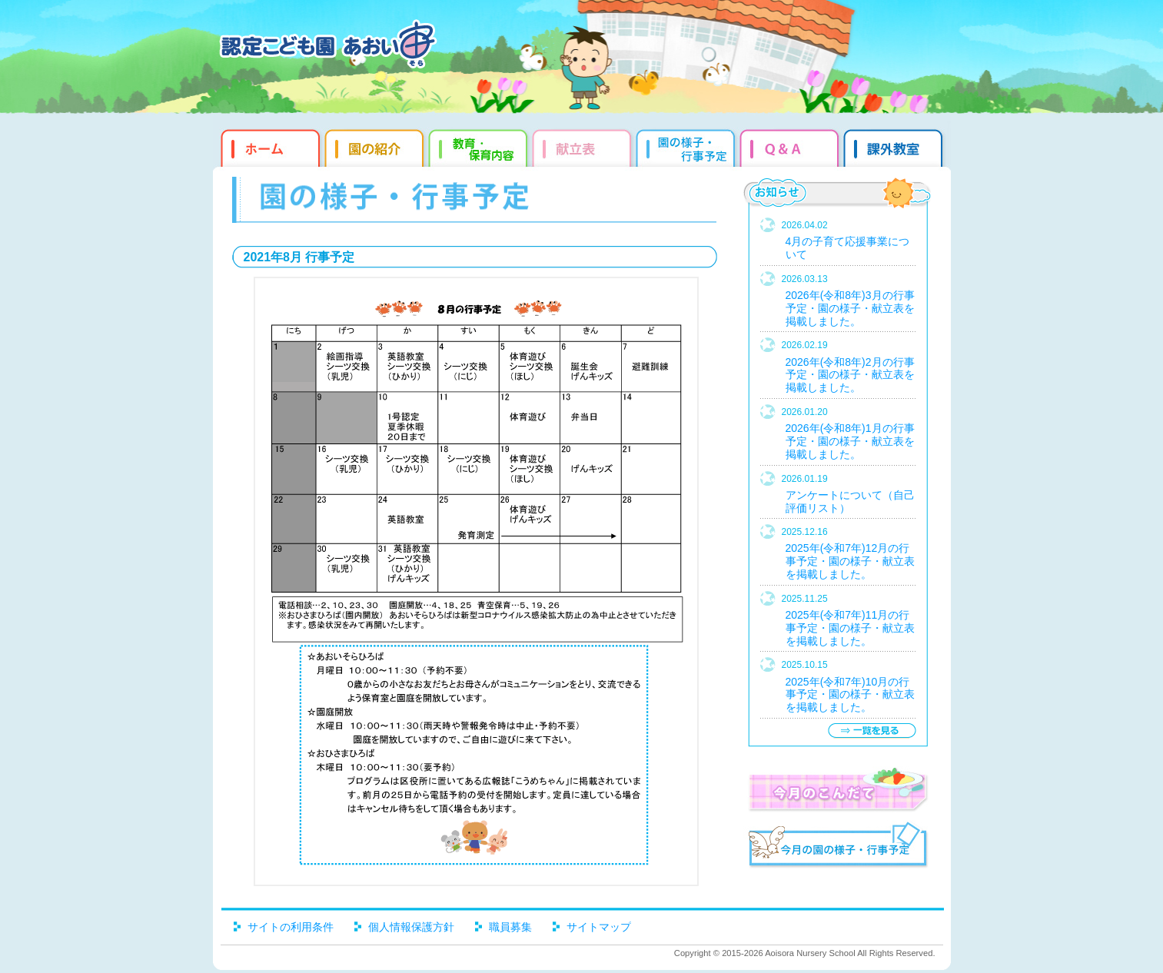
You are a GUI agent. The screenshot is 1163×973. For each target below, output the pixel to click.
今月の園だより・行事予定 (837, 847)
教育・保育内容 (480, 146)
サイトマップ (599, 927)
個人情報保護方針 (411, 927)
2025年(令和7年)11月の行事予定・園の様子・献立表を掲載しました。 (850, 628)
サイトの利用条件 (291, 927)
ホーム (268, 146)
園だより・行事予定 (687, 146)
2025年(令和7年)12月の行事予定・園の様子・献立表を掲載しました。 (850, 561)
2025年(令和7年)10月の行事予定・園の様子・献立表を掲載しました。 (850, 695)
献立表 (584, 146)
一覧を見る (871, 730)
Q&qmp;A (791, 146)
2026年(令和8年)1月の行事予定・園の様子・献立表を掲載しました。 (850, 441)
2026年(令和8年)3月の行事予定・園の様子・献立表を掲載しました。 (850, 308)
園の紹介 (376, 146)
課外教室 (895, 146)
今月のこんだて (837, 789)
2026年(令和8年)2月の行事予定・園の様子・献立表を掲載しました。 (850, 375)
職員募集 (510, 927)
